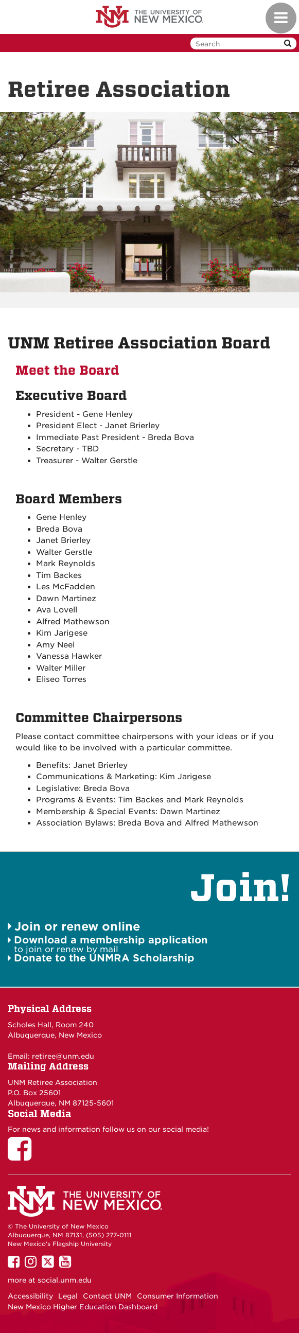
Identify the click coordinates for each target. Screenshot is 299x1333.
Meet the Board (67, 370)
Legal (68, 1296)
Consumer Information (177, 1296)
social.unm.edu (65, 1280)
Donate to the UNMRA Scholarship (104, 958)
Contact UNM (107, 1296)
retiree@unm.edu (63, 1056)
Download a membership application (111, 940)
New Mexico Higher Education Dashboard (82, 1307)
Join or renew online (77, 926)
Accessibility (30, 1296)
